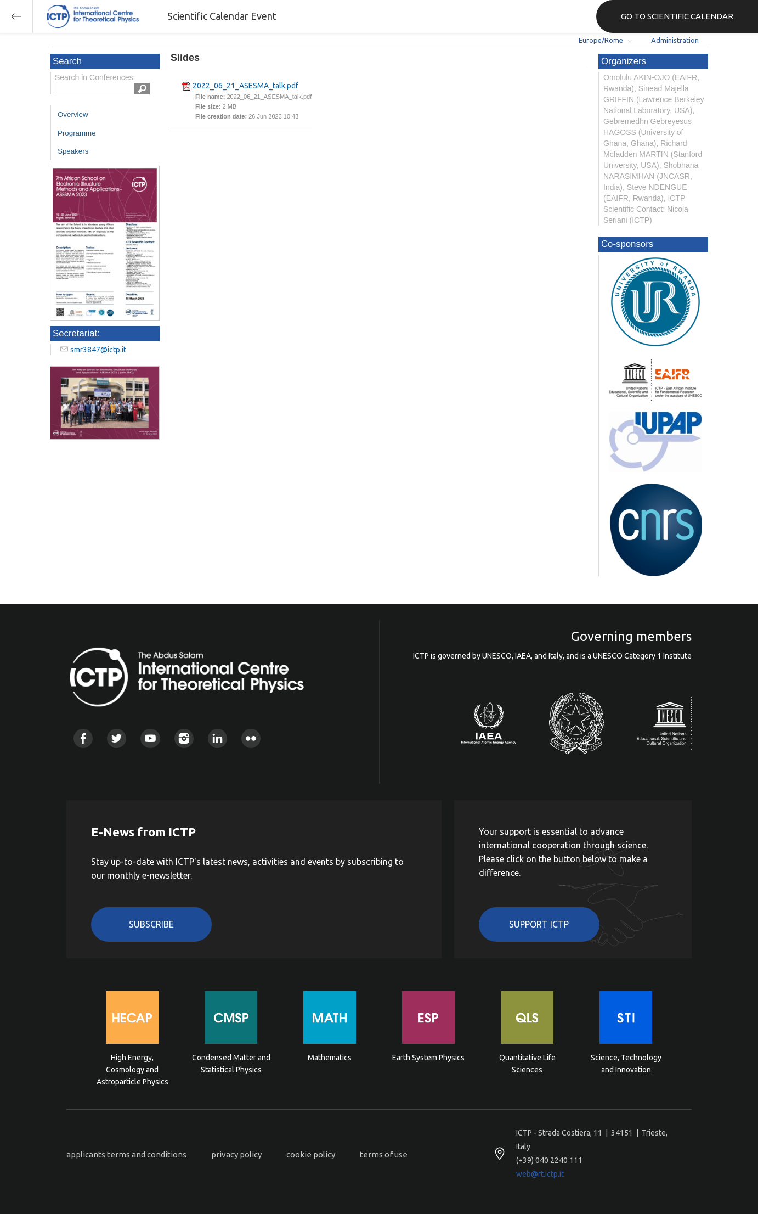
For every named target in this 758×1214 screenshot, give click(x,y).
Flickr (251, 738)
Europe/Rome (601, 40)
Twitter (116, 738)
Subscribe (151, 924)
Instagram (184, 738)
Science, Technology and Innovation (626, 1063)
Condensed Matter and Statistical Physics (231, 1063)
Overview (73, 114)
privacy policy (236, 1154)
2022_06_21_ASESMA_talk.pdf (245, 85)
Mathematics (330, 1057)
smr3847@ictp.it (98, 349)
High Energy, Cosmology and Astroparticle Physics (132, 1068)
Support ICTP (539, 924)
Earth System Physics (428, 1057)
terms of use (384, 1154)
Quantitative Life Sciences (527, 1063)
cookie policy (310, 1154)
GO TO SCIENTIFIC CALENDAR (677, 16)
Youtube (150, 738)
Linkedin (217, 738)
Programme (77, 133)
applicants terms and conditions (126, 1154)
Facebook (83, 738)
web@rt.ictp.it (540, 1174)
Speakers (73, 151)
